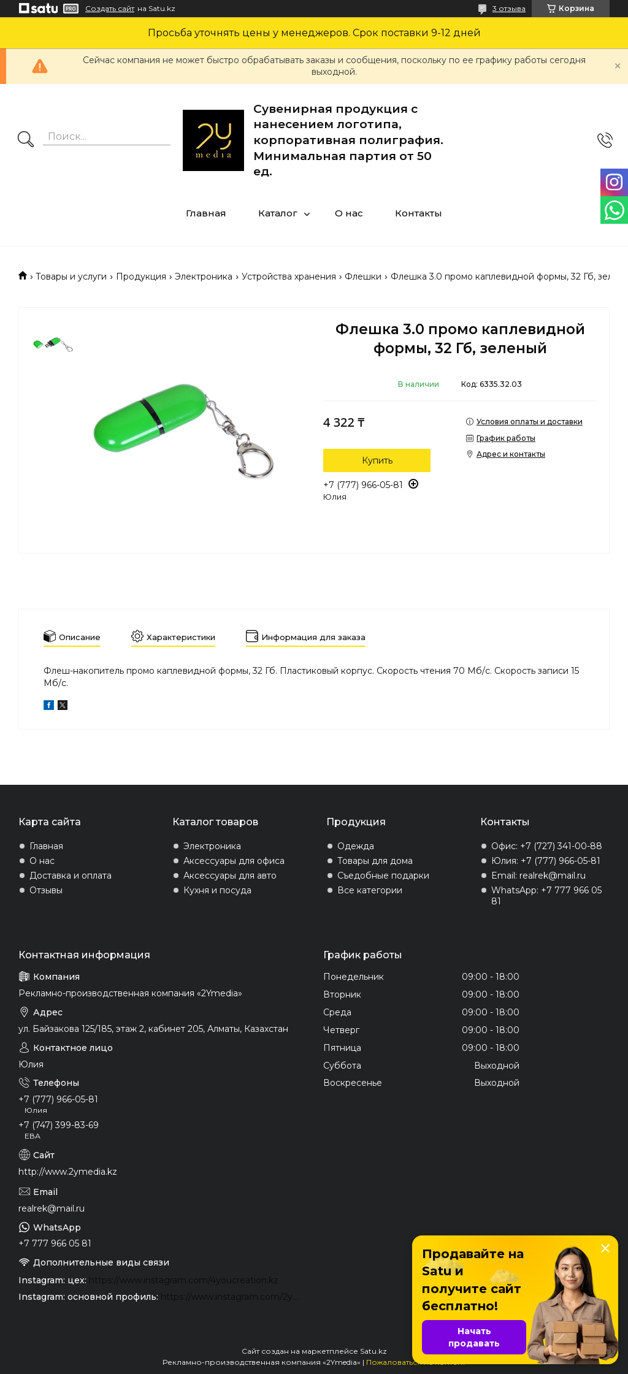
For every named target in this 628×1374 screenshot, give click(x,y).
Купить (377, 460)
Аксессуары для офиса (234, 860)
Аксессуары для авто (230, 875)
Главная (206, 213)
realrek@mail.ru (51, 1208)
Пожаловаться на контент (415, 1362)
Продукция (141, 276)
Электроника (203, 276)
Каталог (277, 213)
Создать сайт (109, 8)
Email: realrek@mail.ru (538, 875)
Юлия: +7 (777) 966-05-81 (545, 860)
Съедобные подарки (383, 875)
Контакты (418, 213)
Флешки (363, 276)
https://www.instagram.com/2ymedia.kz (233, 1296)
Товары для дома (375, 860)
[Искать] (25, 140)
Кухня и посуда (217, 890)
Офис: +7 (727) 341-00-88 (546, 846)
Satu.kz (373, 1351)
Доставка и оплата (70, 875)
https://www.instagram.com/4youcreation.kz (183, 1280)
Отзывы (46, 890)
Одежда (355, 846)
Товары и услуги (71, 276)
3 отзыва (509, 8)
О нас (349, 213)
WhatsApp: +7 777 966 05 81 (546, 896)
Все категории (369, 890)
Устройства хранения (289, 276)
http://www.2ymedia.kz (67, 1171)
